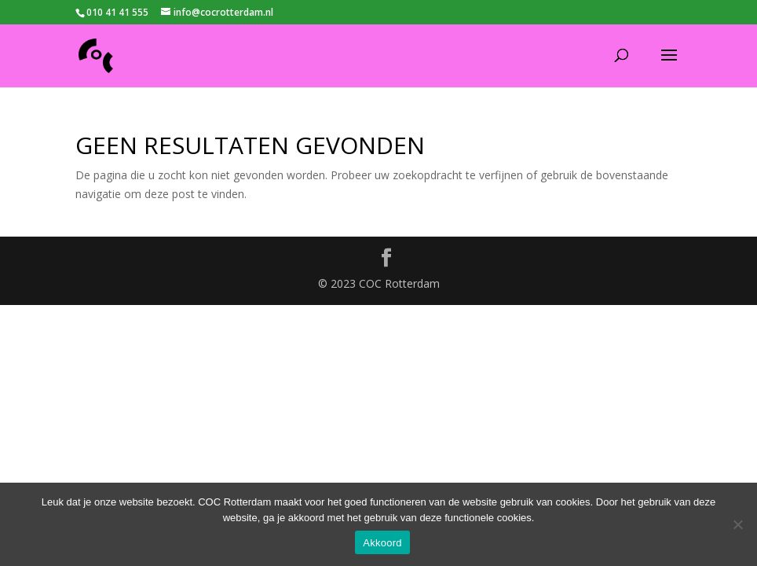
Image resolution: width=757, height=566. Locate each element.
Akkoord (382, 543)
